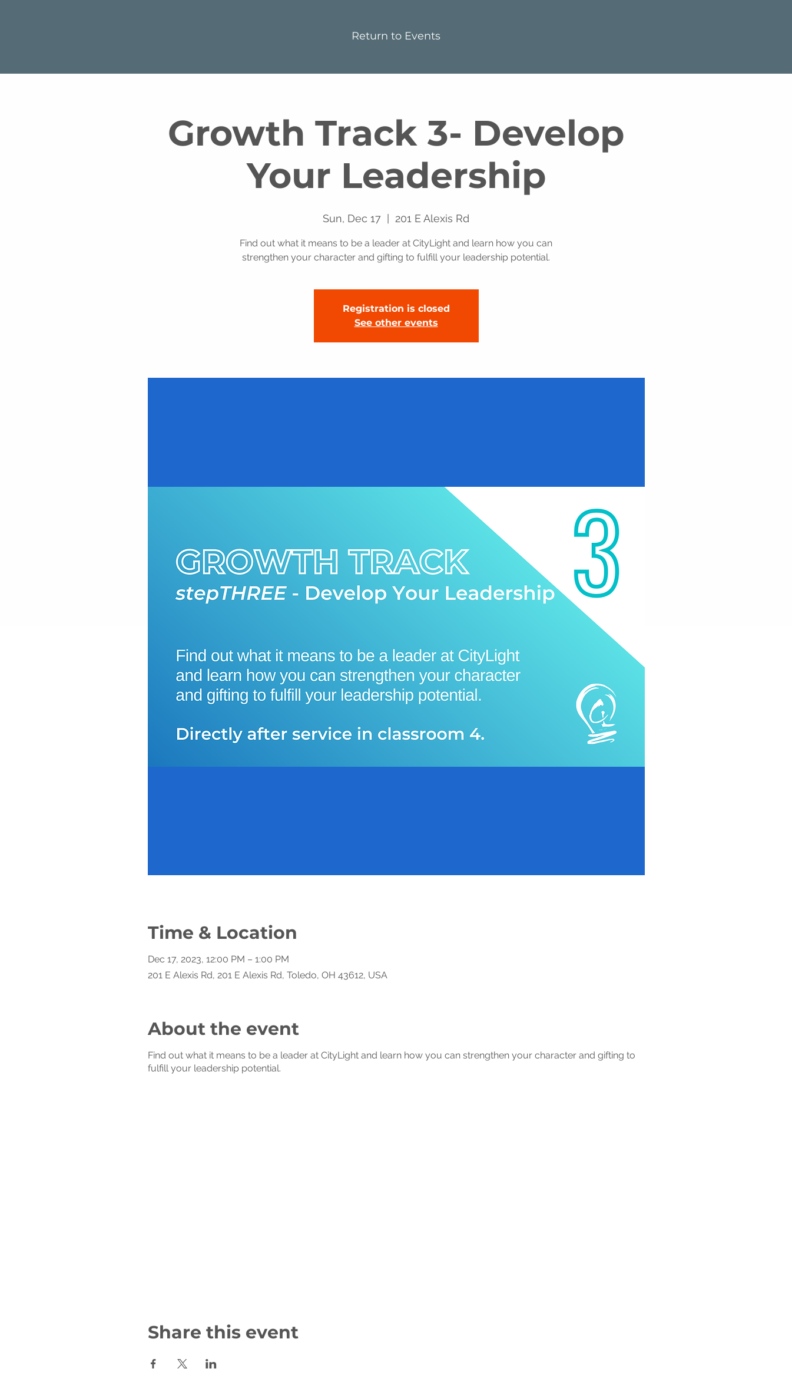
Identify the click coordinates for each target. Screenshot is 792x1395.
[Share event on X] (182, 1363)
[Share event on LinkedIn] (211, 1363)
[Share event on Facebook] (153, 1363)
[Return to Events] (396, 36)
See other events (396, 322)
